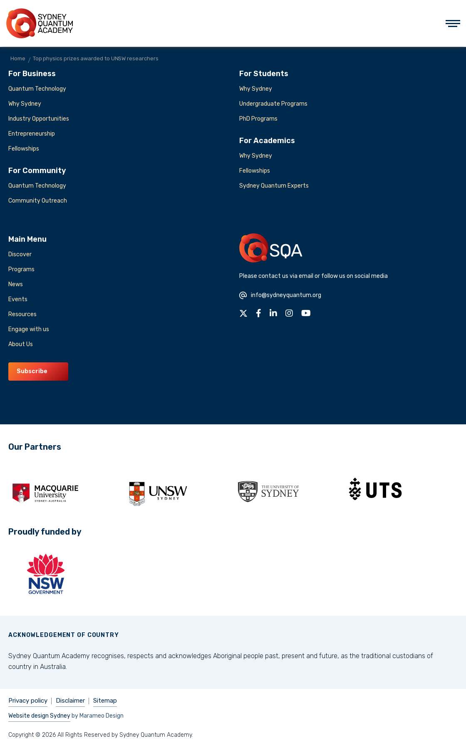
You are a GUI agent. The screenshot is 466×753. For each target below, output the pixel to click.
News (15, 284)
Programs (21, 269)
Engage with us (28, 329)
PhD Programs (258, 118)
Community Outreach (37, 200)
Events (17, 299)
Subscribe (32, 371)
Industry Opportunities (38, 118)
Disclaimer (70, 700)
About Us (20, 344)
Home (17, 58)
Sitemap (105, 700)
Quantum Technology (37, 88)
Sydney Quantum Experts (274, 185)
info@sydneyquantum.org (280, 295)
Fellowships (23, 148)
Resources (22, 314)
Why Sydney (24, 103)
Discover (20, 254)
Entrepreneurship (31, 133)
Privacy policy (27, 700)
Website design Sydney (39, 715)
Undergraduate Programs (273, 103)
